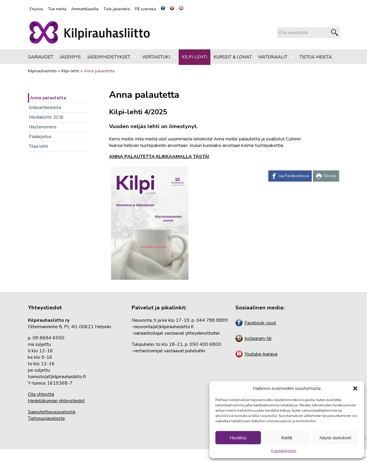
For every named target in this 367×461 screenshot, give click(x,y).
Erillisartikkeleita (45, 107)
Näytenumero (42, 127)
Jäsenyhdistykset (108, 57)
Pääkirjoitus (40, 137)
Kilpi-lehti (194, 57)
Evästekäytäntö (283, 450)
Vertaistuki (156, 57)
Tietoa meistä (315, 57)
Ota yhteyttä (41, 394)
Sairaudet (40, 57)
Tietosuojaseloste (46, 418)
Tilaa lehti (38, 146)
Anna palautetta (48, 98)
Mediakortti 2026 (46, 117)
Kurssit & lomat (233, 57)
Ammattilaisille (85, 9)
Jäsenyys (70, 57)
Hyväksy (238, 437)
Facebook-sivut (255, 323)
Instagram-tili (253, 338)
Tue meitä (57, 9)
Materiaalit (272, 57)
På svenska (145, 9)
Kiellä (286, 437)
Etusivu (36, 9)
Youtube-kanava (256, 354)
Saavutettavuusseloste (52, 412)
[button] (355, 388)
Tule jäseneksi (116, 9)
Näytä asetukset (335, 437)
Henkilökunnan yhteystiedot (56, 401)
